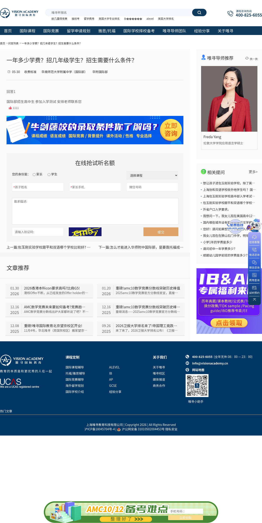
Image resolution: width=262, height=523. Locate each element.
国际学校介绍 (75, 391)
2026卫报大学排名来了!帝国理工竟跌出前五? (148, 325)
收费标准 (30, 71)
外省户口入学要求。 (217, 209)
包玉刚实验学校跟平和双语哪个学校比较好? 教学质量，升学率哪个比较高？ (49, 247)
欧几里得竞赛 (59, 18)
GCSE (113, 385)
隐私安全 (171, 429)
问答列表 (13, 43)
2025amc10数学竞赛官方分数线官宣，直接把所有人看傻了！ (148, 293)
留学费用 (89, 18)
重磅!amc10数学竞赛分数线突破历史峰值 (148, 288)
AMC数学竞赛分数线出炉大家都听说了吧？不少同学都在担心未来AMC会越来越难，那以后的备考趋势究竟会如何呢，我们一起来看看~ (56, 311)
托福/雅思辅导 (75, 373)
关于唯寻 (159, 367)
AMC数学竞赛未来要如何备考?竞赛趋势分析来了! (56, 306)
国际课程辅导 (75, 367)
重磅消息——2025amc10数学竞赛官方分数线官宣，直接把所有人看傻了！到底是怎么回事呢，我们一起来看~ (148, 311)
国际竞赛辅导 (75, 379)
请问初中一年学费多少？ (220, 248)
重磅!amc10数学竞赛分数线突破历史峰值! (148, 306)
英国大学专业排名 (109, 18)
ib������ (133, 18)
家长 (37, 174)
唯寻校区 (159, 373)
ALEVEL (114, 367)
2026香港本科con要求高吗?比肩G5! (52, 288)
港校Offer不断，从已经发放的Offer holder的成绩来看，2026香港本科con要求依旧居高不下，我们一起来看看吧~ (56, 293)
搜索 (199, 12)
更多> (253, 171)
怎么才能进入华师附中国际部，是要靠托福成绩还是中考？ (140, 247)
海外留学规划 (75, 385)
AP (111, 379)
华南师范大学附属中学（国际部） (64, 71)
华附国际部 (100, 71)
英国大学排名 (166, 18)
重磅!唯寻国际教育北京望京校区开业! (53, 325)
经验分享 (115, 391)
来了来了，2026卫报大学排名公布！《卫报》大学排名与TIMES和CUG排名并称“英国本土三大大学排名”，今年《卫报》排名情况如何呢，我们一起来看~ (148, 330)
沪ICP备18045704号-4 (99, 429)
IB (110, 373)
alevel (150, 18)
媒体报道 (159, 379)
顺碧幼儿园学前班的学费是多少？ (226, 255)
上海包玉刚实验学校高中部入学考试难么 (230, 196)
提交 (160, 232)
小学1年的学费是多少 (217, 242)
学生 (52, 174)
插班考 (75, 18)
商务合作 (159, 385)
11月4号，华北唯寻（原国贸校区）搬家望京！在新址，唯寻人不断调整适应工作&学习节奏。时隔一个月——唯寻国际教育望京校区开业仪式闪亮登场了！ (56, 330)
